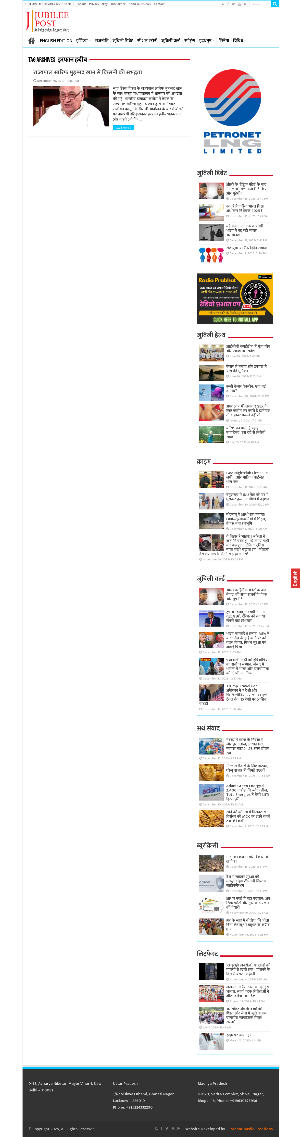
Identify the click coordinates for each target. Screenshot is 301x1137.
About (82, 3)
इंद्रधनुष (205, 41)
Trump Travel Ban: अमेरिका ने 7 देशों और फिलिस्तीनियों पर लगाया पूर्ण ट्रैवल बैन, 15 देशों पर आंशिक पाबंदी (233, 695)
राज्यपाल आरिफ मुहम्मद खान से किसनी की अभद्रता (87, 72)
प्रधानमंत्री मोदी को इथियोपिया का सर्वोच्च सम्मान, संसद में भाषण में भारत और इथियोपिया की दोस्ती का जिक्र (247, 667)
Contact (159, 3)
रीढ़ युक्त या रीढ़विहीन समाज (246, 248)
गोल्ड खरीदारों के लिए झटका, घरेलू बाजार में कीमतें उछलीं (247, 768)
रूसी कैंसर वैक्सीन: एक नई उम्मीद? (246, 388)
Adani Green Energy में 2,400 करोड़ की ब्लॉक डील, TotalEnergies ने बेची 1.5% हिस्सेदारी (248, 793)
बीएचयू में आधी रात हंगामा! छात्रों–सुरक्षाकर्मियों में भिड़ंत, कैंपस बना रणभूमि (246, 519)
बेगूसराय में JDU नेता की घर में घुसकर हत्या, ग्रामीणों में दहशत (247, 497)
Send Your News (140, 3)
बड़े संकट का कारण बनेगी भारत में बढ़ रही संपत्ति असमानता (244, 230)
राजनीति (102, 41)
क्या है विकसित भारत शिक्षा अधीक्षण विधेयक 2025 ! (245, 208)
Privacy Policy (98, 3)
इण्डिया (82, 41)
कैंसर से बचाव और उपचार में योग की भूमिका (246, 368)
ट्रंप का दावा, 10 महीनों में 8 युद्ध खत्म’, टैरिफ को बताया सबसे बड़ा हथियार (245, 616)
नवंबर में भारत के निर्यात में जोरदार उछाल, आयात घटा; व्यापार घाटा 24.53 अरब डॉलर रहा (247, 746)
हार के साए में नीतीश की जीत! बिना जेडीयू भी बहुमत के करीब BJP (248, 925)
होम (31, 40)
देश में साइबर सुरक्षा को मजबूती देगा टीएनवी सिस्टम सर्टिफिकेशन (246, 881)
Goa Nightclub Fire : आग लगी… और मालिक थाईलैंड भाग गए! (247, 477)
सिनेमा (224, 41)
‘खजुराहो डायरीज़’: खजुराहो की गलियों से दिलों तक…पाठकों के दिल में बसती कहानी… (248, 969)
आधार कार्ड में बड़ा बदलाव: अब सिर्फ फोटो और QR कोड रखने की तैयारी (248, 903)
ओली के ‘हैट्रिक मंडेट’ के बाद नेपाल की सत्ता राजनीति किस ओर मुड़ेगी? (246, 189)
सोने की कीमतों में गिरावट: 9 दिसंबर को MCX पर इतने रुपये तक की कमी (248, 816)
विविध (238, 41)
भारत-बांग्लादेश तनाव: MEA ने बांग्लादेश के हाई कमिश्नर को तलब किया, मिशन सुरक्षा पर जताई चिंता (247, 640)
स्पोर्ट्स (189, 41)
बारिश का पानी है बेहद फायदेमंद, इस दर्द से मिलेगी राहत (245, 432)
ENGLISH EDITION (56, 41)
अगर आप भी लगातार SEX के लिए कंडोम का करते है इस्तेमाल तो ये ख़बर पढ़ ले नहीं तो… (248, 411)
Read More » (123, 127)
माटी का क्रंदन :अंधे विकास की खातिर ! (248, 859)
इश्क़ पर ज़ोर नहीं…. (240, 1035)
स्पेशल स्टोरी (147, 41)
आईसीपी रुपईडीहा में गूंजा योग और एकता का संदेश (248, 348)
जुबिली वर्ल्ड (170, 41)
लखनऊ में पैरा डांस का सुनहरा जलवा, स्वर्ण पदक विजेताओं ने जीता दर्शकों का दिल (247, 991)
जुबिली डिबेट (123, 41)
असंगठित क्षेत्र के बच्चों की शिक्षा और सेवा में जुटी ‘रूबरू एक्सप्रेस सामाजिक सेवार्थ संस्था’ (246, 1016)
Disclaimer (118, 3)
